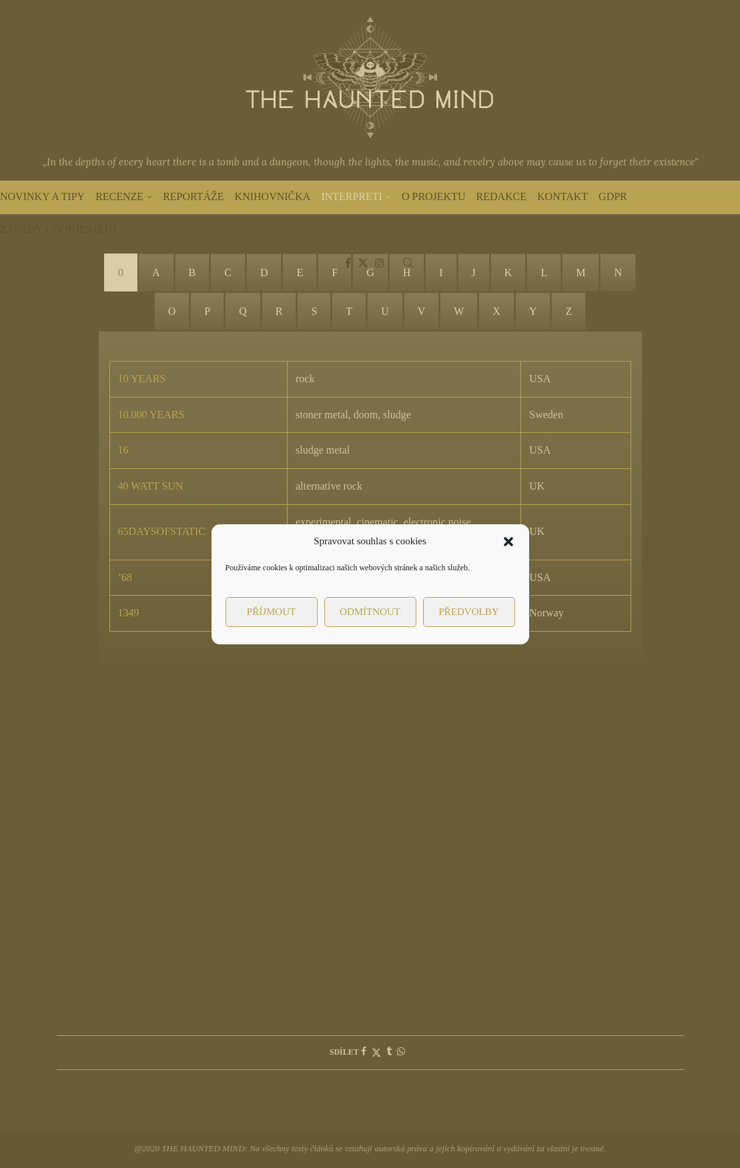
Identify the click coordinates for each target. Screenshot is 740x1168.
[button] (508, 541)
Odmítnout (370, 611)
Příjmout (271, 611)
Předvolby (468, 611)
